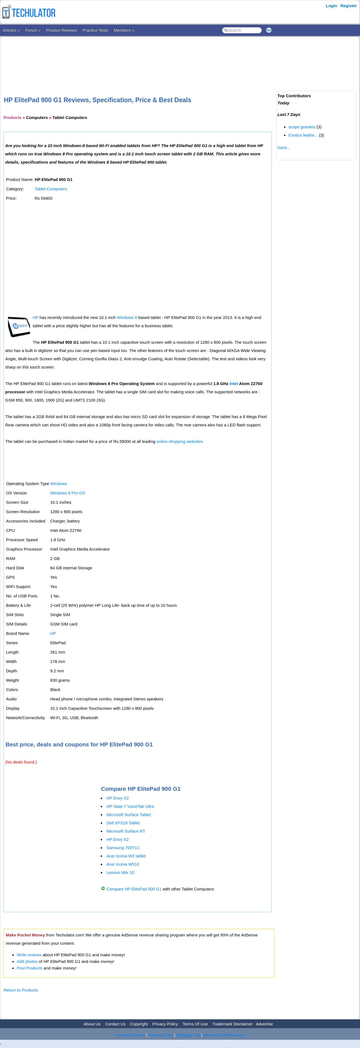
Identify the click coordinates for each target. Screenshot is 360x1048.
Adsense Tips (160, 1035)
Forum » (33, 30)
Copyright (139, 1024)
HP (36, 317)
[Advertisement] (139, 57)
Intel (234, 383)
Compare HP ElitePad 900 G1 (134, 889)
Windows (58, 483)
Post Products (29, 968)
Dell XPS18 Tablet (123, 822)
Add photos (27, 961)
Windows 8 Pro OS (67, 493)
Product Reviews (61, 30)
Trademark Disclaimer (232, 1024)
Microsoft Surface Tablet (129, 814)
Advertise (264, 1024)
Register (348, 5)
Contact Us (115, 1024)
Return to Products (21, 990)
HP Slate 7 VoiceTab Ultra (130, 806)
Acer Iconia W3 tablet (126, 856)
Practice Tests (95, 30)
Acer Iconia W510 (123, 864)
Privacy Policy (165, 1024)
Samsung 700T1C (123, 847)
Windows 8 (127, 317)
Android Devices (130, 1035)
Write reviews (29, 954)
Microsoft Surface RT (126, 831)
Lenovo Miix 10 (120, 872)
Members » (124, 30)
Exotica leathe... (303, 135)
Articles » (11, 30)
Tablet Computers (51, 188)
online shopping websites (180, 441)
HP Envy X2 (118, 798)
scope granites (301, 126)
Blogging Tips (188, 1035)
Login (331, 5)
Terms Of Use (195, 1024)
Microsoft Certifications (224, 1035)
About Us (92, 1024)
